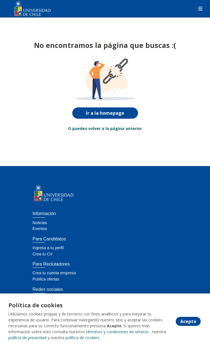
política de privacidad (27, 337)
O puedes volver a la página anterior (105, 128)
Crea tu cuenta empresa (54, 273)
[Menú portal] (200, 8)
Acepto (188, 321)
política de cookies (82, 337)
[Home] (24, 8)
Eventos (40, 228)
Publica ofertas (46, 279)
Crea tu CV (43, 254)
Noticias (40, 222)
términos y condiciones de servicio (117, 331)
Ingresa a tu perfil (48, 248)
